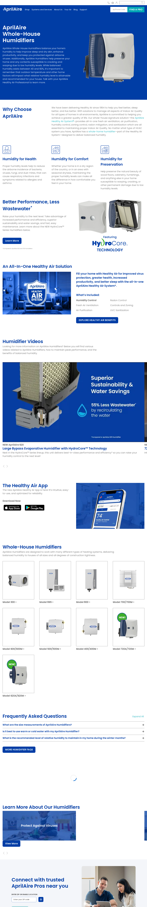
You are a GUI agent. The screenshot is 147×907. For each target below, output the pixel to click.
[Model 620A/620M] (18, 676)
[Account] (116, 2)
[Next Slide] (7, 466)
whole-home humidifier (102, 131)
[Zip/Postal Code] (118, 9)
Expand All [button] (138, 716)
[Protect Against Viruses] (39, 826)
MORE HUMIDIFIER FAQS (19, 749)
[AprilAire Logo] (12, 9)
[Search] (129, 2)
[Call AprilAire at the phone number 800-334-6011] (109, 2)
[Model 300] (18, 582)
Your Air (67, 9)
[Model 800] (92, 582)
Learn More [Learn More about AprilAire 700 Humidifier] (12, 240)
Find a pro (135, 9)
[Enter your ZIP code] (24, 899)
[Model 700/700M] (128, 582)
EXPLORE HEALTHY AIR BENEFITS (97, 320)
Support (83, 9)
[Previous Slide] (4, 466)
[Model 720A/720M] (128, 629)
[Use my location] (40, 899)
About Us (58, 9)
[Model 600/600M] (18, 629)
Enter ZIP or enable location (24, 894)
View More (11, 843)
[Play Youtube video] (73, 402)
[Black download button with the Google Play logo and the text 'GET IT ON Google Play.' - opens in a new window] (34, 508)
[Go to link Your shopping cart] (112, 2)
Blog (76, 9)
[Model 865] (55, 582)
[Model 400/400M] (92, 629)
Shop (27, 9)
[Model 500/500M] (55, 629)
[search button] (142, 2)
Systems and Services (42, 9)
